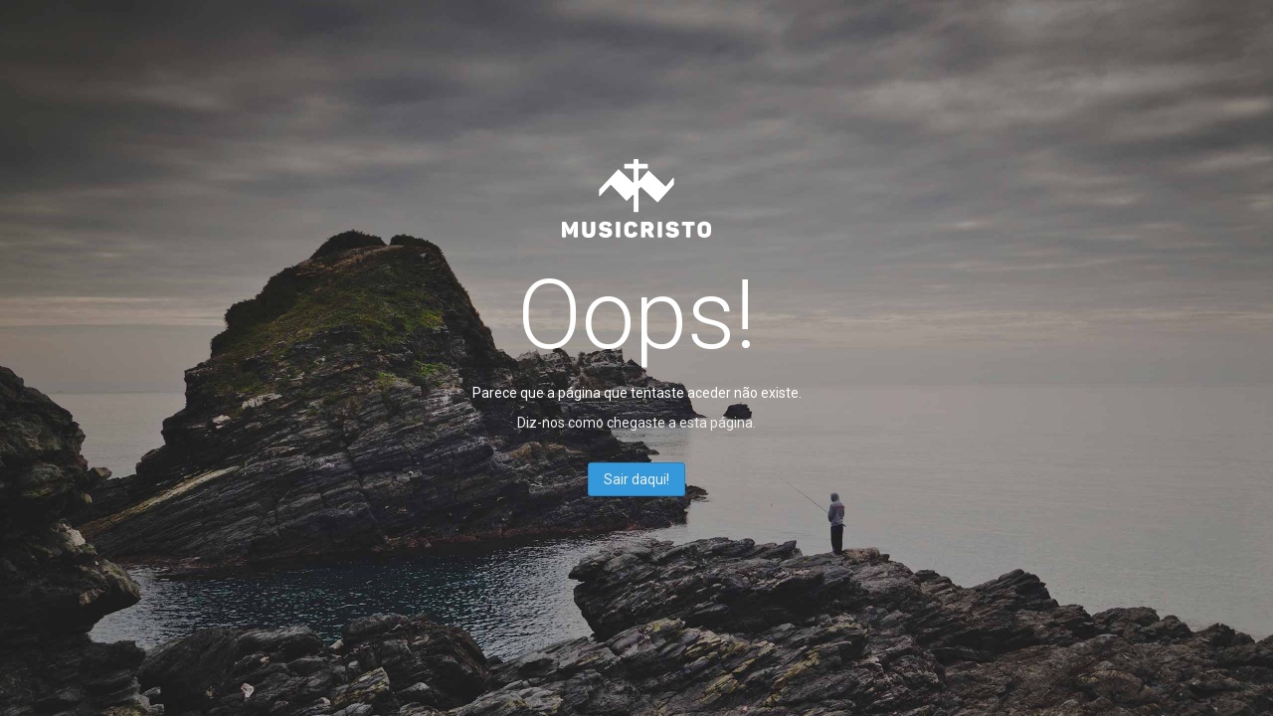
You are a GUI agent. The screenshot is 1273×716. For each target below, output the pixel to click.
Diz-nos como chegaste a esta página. (636, 423)
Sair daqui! (636, 479)
